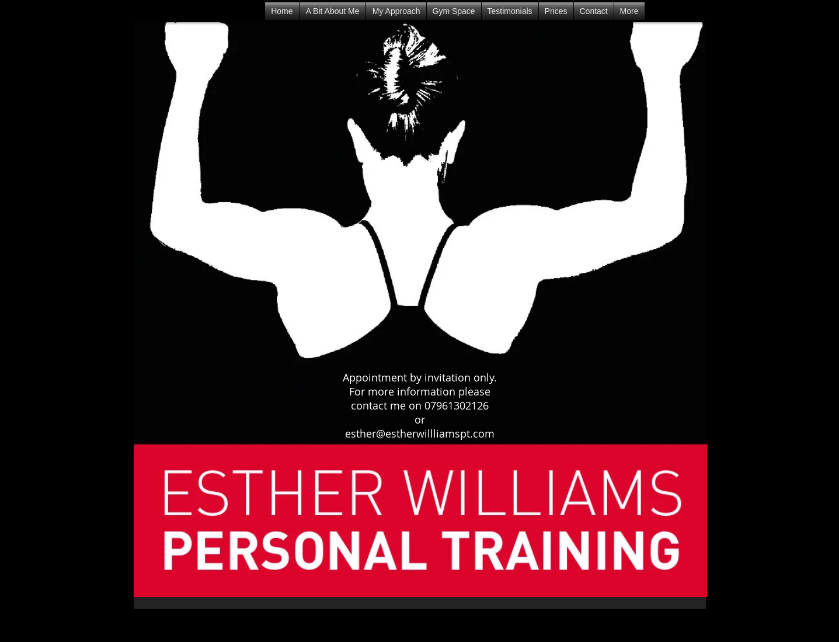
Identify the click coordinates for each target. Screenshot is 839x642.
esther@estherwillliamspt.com (420, 433)
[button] (510, 11)
